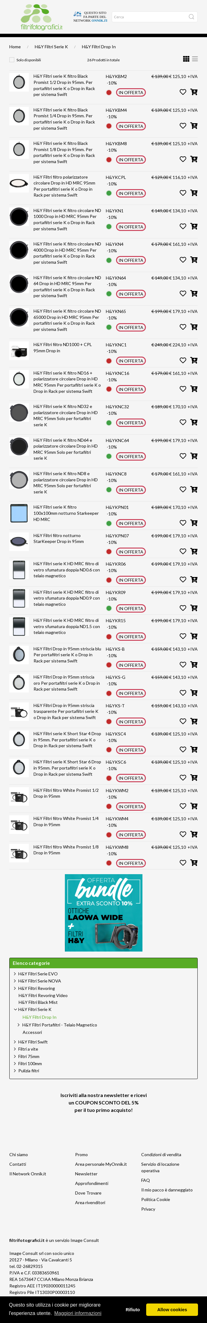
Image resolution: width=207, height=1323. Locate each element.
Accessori (32, 1041)
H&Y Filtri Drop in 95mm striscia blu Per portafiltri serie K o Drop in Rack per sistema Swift (67, 663)
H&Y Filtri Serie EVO (38, 982)
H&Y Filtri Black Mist (38, 1011)
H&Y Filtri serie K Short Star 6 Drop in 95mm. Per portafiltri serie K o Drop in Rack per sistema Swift (67, 776)
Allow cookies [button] (172, 1309)
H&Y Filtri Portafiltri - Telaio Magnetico (59, 1033)
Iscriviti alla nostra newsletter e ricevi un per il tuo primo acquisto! (104, 1111)
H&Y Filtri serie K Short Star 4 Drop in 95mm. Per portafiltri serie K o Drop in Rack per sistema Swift (67, 748)
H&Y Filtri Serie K (51, 55)
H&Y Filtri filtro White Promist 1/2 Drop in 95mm (66, 802)
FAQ (145, 1189)
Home (14, 40)
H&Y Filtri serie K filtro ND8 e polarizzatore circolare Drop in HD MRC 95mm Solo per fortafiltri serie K (66, 491)
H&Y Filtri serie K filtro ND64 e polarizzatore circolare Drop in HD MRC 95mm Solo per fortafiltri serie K (66, 458)
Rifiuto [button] (133, 1309)
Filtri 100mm (30, 1072)
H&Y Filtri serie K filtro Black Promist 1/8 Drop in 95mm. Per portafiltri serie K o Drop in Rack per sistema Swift (64, 161)
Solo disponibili (28, 69)
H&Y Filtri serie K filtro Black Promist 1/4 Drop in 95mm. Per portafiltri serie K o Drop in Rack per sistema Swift (64, 128)
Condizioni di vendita (161, 1163)
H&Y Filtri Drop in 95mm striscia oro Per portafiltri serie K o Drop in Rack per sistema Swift (67, 692)
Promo (81, 1163)
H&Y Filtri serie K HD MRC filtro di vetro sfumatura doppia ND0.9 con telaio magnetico (67, 607)
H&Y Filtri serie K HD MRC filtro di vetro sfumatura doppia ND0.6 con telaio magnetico (67, 578)
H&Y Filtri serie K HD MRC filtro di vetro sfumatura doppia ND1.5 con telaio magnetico (67, 635)
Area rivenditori (90, 1211)
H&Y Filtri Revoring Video (43, 1004)
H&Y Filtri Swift (33, 1050)
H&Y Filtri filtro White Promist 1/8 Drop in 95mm (66, 859)
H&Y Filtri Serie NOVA (39, 989)
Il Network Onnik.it (27, 1182)
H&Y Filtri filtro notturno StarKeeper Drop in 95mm (59, 547)
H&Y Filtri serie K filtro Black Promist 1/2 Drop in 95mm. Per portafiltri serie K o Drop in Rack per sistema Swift (64, 94)
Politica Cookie (155, 1208)
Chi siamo (18, 1163)
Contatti (17, 1173)
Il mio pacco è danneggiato (167, 1198)
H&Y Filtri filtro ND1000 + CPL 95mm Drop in (63, 356)
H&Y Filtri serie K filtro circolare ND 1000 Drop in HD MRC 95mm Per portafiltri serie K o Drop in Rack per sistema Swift (67, 228)
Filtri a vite (28, 1058)
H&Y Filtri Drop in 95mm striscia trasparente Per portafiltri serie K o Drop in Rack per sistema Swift (66, 720)
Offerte (51, 40)
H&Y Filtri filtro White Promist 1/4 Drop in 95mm (66, 830)
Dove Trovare (88, 1201)
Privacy (148, 1218)
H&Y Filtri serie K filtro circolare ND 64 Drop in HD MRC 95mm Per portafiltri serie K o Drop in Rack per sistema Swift (67, 295)
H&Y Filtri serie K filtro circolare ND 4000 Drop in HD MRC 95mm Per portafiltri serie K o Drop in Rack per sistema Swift (67, 262)
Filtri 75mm (28, 1065)
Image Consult (84, 1249)
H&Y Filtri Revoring (36, 997)
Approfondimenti (32, 40)
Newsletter (86, 1182)
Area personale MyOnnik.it (101, 1173)
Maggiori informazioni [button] (77, 1313)
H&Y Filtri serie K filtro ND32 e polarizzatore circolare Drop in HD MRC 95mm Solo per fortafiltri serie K (66, 424)
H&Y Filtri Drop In (99, 55)
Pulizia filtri (28, 1079)
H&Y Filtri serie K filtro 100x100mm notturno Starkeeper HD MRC (66, 522)
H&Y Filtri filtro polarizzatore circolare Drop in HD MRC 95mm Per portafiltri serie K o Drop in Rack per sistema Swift (64, 195)
